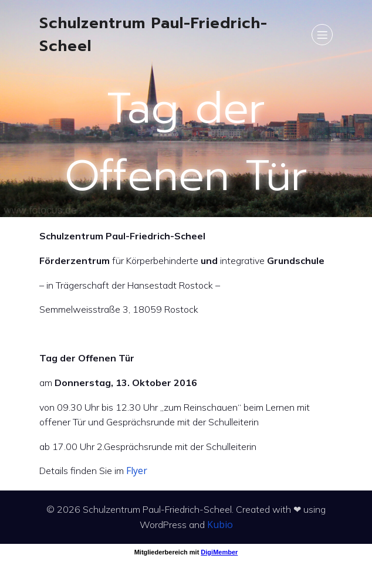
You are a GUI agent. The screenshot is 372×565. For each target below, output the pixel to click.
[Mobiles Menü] (322, 34)
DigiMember (219, 552)
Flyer (136, 470)
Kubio (220, 524)
